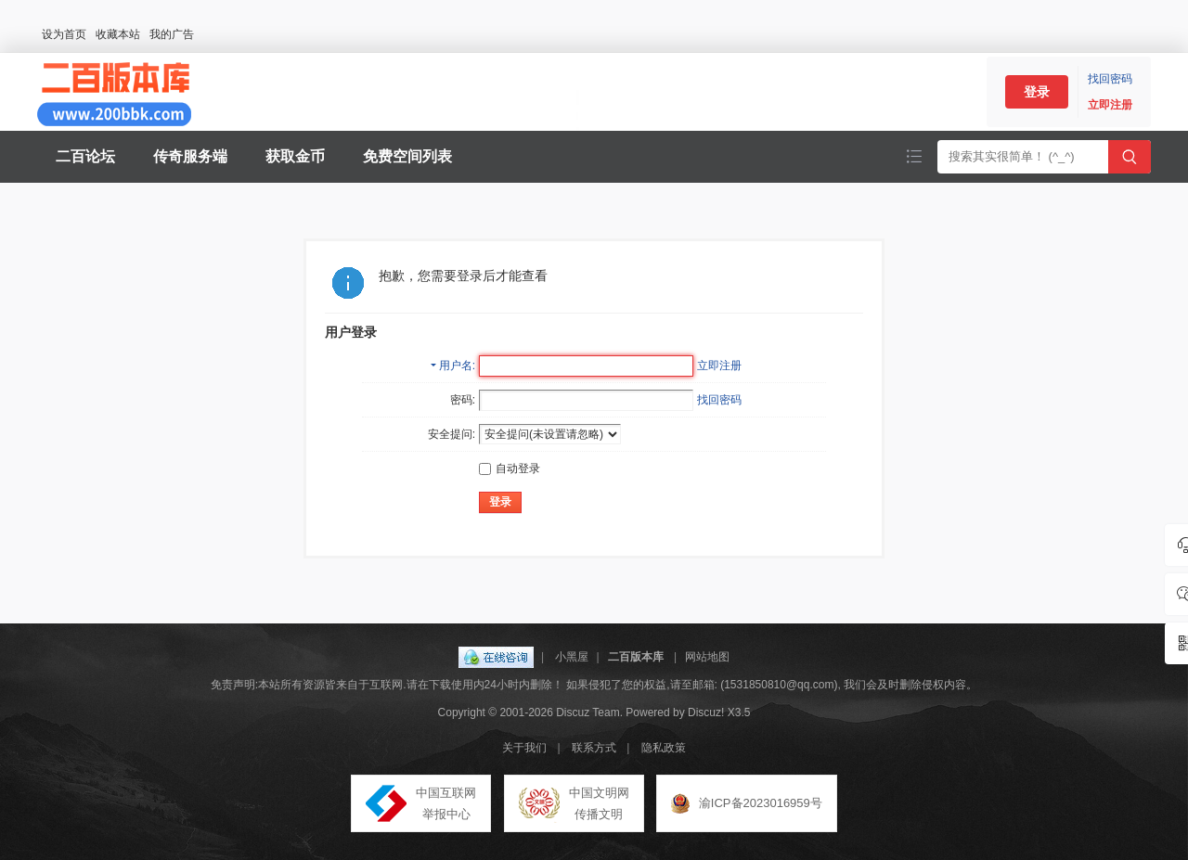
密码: (462, 399)
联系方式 (594, 747)
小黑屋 (571, 656)
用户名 (455, 365)
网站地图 (707, 656)
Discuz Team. (589, 712)
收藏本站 (118, 34)
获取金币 (295, 156)
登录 (1037, 91)
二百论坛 (85, 156)
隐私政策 (663, 747)
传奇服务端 (190, 156)
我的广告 (171, 34)
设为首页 (64, 34)
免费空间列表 (407, 156)
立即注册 (1110, 104)
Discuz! (706, 712)
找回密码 (1110, 78)
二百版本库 (636, 656)
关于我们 (524, 747)
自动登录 (509, 468)
